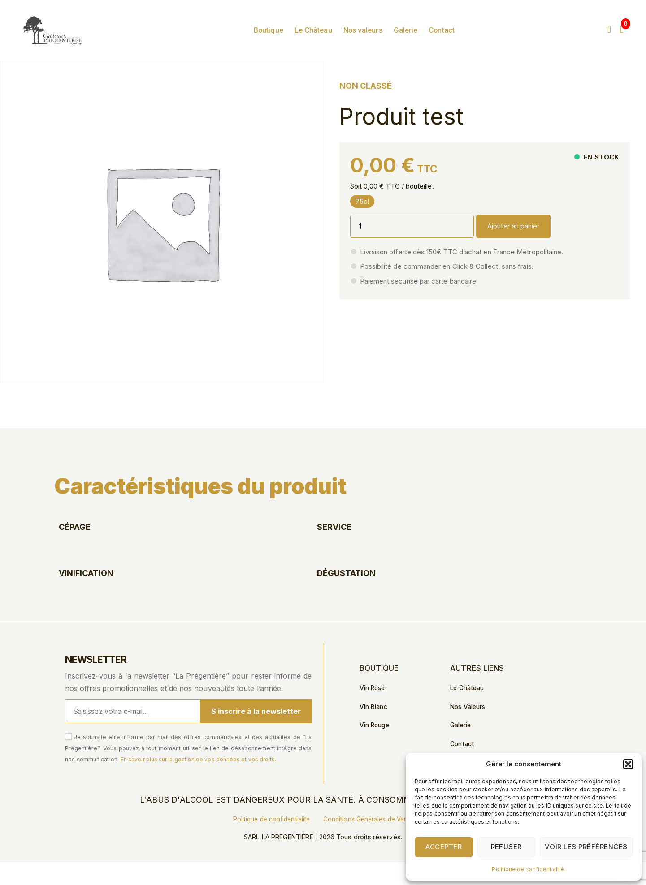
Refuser (506, 846)
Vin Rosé (373, 711)
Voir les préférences (586, 846)
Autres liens (477, 691)
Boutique (290, 42)
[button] (628, 764)
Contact (464, 42)
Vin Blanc (374, 730)
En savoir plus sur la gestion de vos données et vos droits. (201, 781)
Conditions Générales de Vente (370, 842)
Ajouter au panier (513, 248)
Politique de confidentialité (528, 869)
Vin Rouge (375, 749)
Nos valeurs (384, 42)
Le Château (335, 42)
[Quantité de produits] (412, 248)
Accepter (443, 846)
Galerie (427, 42)
